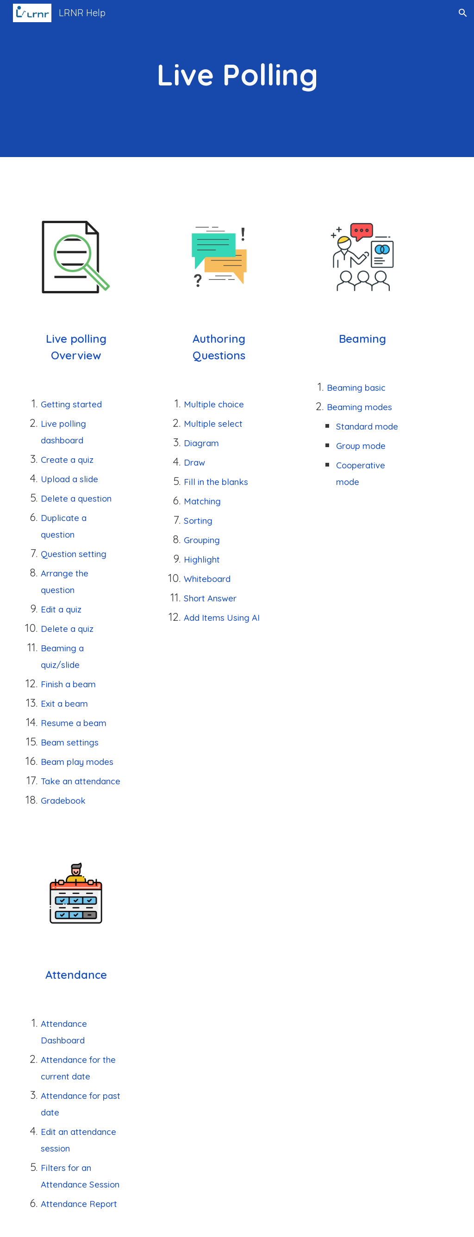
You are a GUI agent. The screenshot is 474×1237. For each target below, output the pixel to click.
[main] (237, 78)
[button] (463, 13)
